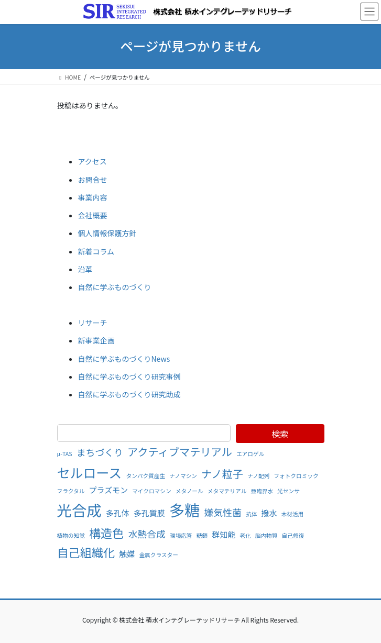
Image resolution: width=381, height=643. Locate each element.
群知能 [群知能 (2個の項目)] (223, 534)
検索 (279, 433)
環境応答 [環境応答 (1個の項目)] (181, 535)
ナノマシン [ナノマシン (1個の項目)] (183, 476)
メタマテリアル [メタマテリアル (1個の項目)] (227, 491)
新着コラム (96, 251)
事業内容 (92, 197)
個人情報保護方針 (107, 233)
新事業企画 (96, 340)
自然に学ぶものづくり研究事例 (129, 376)
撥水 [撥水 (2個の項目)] (269, 512)
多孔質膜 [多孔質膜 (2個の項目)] (149, 512)
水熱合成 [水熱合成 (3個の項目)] (147, 533)
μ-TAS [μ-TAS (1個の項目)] (64, 454)
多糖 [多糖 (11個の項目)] (184, 509)
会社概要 (92, 215)
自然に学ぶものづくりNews (124, 358)
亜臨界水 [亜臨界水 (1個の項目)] (262, 491)
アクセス (92, 161)
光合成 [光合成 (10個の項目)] (79, 509)
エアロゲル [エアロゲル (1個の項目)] (250, 454)
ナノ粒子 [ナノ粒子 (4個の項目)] (222, 473)
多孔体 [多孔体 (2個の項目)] (117, 512)
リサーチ (92, 322)
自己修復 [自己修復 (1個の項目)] (293, 535)
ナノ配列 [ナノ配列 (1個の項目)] (258, 476)
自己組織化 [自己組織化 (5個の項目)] (86, 552)
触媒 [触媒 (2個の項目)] (127, 553)
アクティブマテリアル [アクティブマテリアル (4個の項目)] (179, 451)
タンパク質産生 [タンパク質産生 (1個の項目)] (145, 476)
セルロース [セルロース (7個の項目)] (89, 472)
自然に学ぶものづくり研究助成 (129, 394)
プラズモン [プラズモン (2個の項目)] (108, 489)
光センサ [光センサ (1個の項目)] (288, 491)
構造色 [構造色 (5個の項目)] (106, 532)
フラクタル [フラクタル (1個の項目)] (71, 491)
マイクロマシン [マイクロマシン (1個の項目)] (151, 491)
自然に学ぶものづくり (114, 287)
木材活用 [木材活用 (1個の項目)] (292, 514)
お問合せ (92, 179)
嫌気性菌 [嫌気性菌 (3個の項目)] (223, 512)
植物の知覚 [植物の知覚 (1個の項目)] (71, 535)
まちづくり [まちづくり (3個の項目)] (100, 452)
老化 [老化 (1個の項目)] (245, 535)
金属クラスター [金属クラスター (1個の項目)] (158, 555)
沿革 (85, 269)
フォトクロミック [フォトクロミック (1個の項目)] (296, 476)
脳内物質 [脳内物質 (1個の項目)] (266, 535)
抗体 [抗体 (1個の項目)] (251, 514)
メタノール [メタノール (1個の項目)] (189, 491)
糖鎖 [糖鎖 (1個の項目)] (202, 535)
